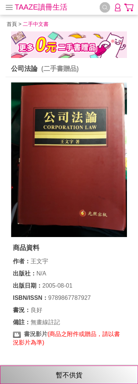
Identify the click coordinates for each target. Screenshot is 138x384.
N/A (41, 273)
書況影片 (35, 334)
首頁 (12, 24)
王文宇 (39, 261)
